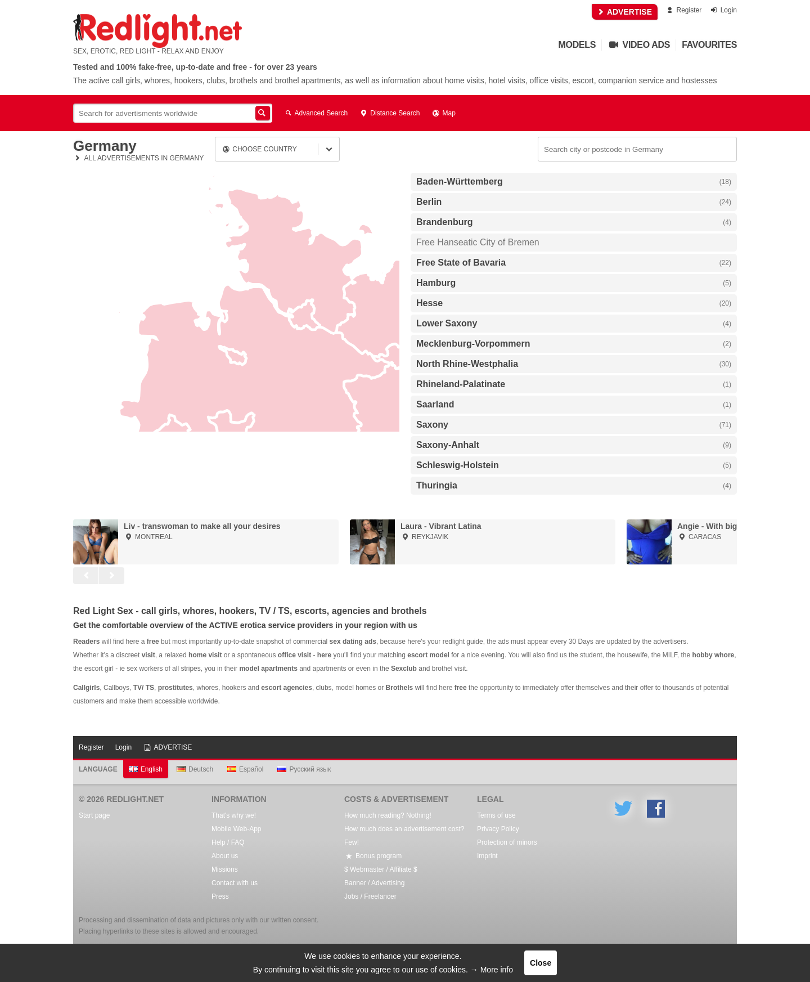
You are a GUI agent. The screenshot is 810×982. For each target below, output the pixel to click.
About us (225, 856)
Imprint (487, 856)
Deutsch (195, 769)
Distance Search (389, 113)
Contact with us (235, 883)
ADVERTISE (624, 11)
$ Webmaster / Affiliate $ (380, 869)
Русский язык (304, 769)
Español (245, 769)
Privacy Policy (498, 829)
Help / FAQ (228, 842)
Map (443, 113)
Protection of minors (507, 842)
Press (220, 896)
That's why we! (234, 815)
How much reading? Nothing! (387, 815)
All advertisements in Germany (138, 158)
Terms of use (496, 815)
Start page (94, 815)
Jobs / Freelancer (370, 896)
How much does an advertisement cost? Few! (404, 835)
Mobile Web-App (237, 829)
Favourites (709, 45)
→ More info (491, 969)
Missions (225, 869)
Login (723, 10)
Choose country (259, 149)
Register (683, 10)
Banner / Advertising (374, 883)
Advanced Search (316, 113)
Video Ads (639, 45)
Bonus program (373, 856)
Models (577, 45)
